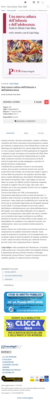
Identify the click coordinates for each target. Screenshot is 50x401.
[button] (24, 2)
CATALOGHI (7, 359)
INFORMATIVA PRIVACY (11, 370)
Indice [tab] (26, 133)
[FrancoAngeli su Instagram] (8, 353)
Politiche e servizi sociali (13, 276)
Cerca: (3, 7)
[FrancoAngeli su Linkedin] (5, 353)
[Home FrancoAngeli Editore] (8, 2)
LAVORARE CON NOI (10, 365)
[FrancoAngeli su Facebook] (2, 353)
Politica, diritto (10, 272)
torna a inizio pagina (25, 398)
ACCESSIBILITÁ (8, 373)
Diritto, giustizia (11, 10)
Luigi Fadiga (13, 84)
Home (3, 10)
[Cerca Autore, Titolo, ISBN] (26, 6)
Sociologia (8, 279)
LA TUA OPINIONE (9, 357)
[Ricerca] (48, 6)
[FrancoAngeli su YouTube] (10, 353)
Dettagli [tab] (41, 133)
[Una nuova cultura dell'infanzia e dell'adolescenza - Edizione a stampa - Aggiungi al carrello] (46, 102)
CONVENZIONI (8, 362)
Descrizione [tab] (10, 133)
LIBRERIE (5, 367)
